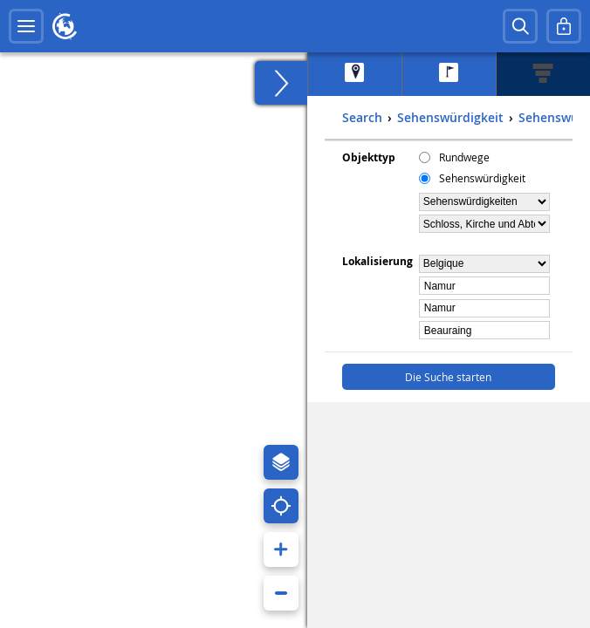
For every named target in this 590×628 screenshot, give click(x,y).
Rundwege (464, 157)
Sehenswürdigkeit (482, 178)
